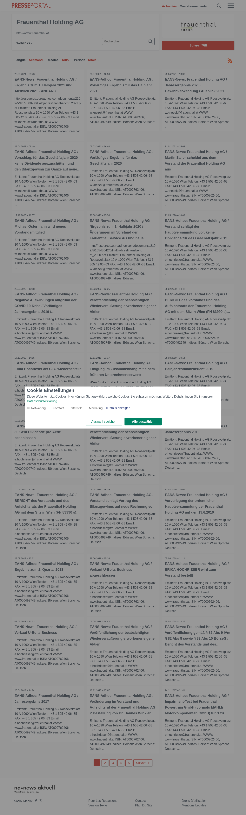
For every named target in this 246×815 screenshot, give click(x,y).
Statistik (76, 408)
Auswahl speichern (104, 421)
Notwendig (38, 408)
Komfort (58, 408)
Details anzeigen (118, 408)
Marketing (96, 408)
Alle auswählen (143, 421)
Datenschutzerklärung (42, 401)
